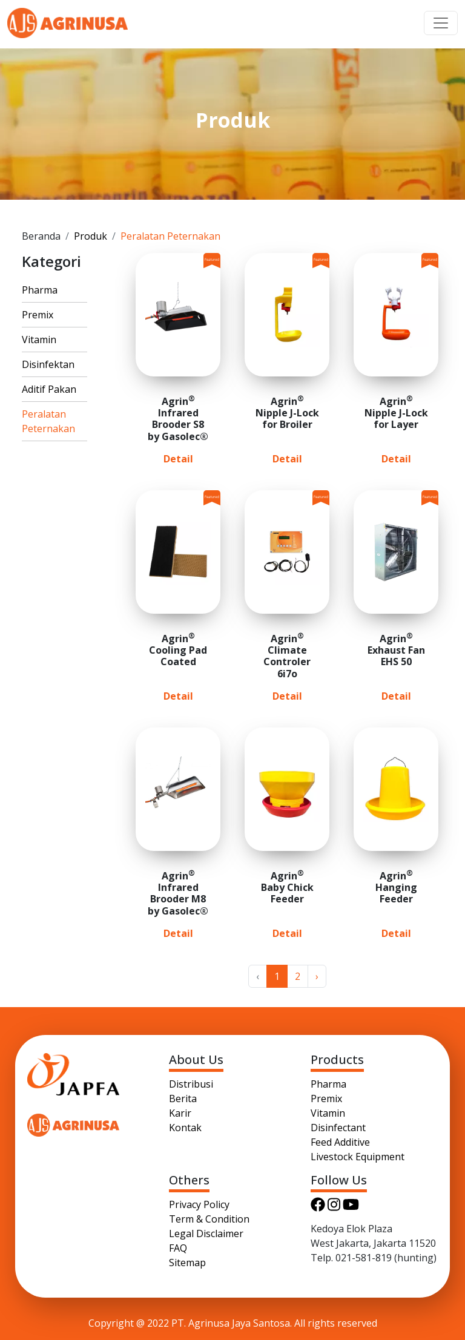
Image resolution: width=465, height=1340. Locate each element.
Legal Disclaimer (206, 1233)
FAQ (178, 1248)
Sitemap (187, 1262)
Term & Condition (209, 1219)
